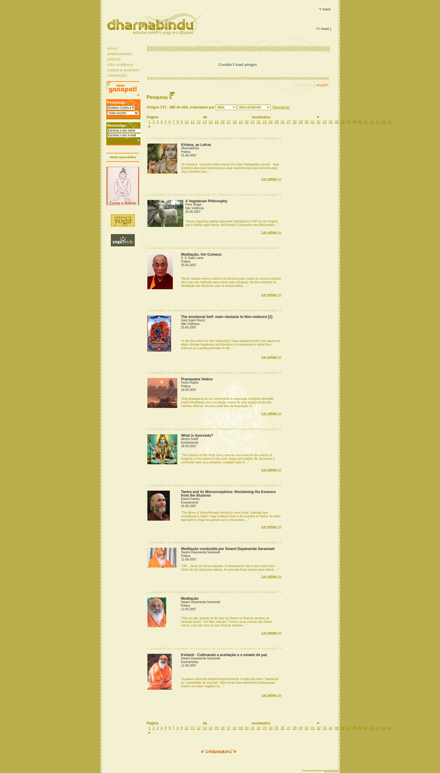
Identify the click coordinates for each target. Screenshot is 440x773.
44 (389, 122)
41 (372, 122)
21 (253, 122)
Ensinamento (189, 442)
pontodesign (330, 770)
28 (295, 122)
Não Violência (194, 208)
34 (330, 122)
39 (360, 122)
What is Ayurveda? (197, 435)
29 (301, 122)
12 (198, 122)
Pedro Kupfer (190, 382)
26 (283, 122)
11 (192, 122)
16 (223, 122)
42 (377, 122)
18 (235, 122)
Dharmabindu (190, 148)
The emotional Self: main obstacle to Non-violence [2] (226, 317)
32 (318, 122)
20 (247, 122)
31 (312, 122)
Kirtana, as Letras (196, 145)
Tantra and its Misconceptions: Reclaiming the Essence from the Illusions (228, 494)
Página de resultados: (231, 117)
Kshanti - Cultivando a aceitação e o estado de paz (224, 655)
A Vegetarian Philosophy (206, 201)
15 (217, 122)
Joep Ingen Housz (193, 320)
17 (229, 122)
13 (205, 122)
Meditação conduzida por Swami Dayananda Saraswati (227, 549)
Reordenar (281, 107)
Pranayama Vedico (197, 379)
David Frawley (190, 499)
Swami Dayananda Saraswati (200, 552)
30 (307, 122)
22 (259, 122)
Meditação (190, 598)
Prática (185, 151)
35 (336, 122)
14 (211, 122)
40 (366, 122)
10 (186, 122)
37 (348, 122)
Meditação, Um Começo (201, 254)
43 (383, 122)
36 (342, 122)
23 (265, 122)
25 (277, 122)
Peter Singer (193, 204)
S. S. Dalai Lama (192, 258)
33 (324, 122)
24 (271, 122)
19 (241, 122)
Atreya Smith (189, 439)
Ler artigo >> (271, 179)
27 (289, 122)
